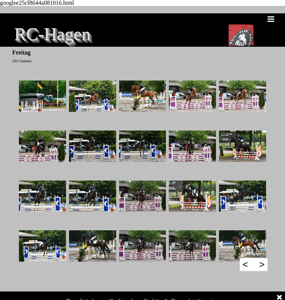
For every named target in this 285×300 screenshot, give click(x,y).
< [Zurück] (245, 264)
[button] (42, 96)
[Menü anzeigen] (271, 19)
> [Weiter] (262, 264)
